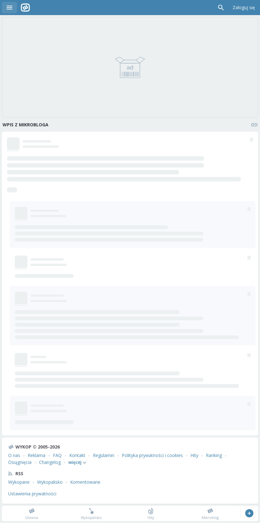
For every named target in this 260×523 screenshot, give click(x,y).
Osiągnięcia (19, 462)
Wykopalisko (50, 482)
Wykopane (19, 482)
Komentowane (85, 482)
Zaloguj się (244, 7)
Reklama (36, 455)
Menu (9, 7)
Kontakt (77, 455)
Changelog (50, 462)
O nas (14, 455)
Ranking (214, 455)
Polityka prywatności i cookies (152, 455)
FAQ (57, 455)
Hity (194, 455)
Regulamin (103, 455)
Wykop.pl (25, 7)
